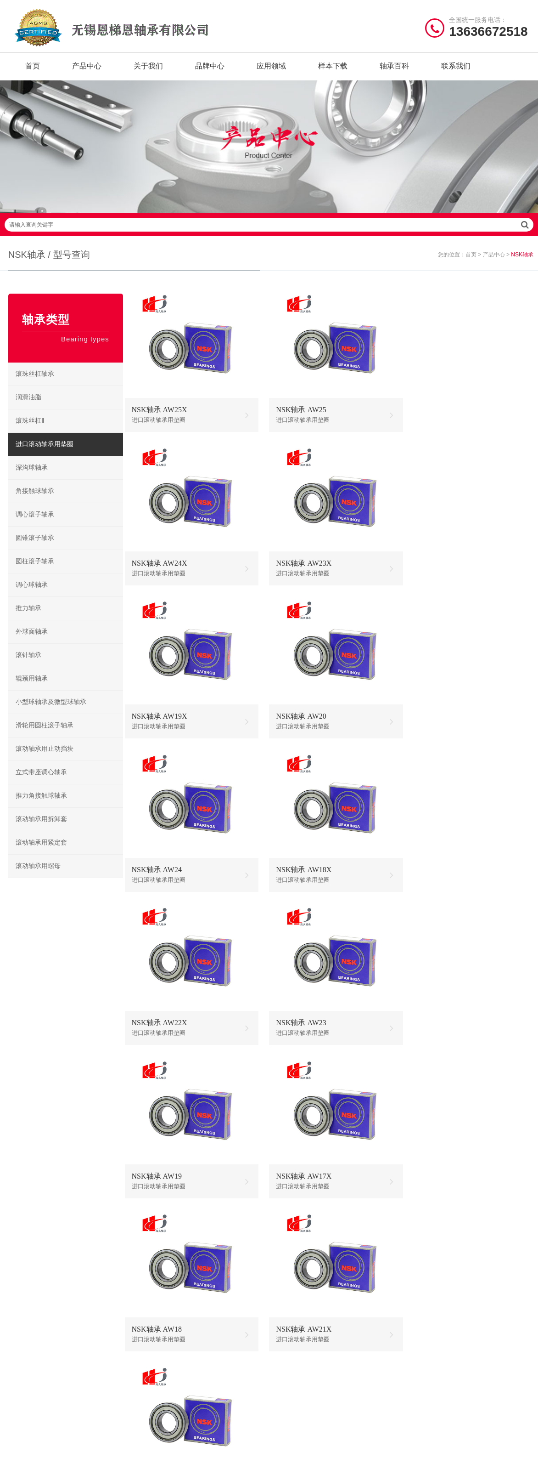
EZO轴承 (155, 1309)
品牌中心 (209, 69)
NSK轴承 (156, 1252)
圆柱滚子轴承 (36, 569)
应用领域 (271, 69)
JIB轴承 (212, 1267)
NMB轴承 (156, 1295)
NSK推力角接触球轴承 (361, 1324)
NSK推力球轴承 (299, 1267)
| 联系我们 (89, 1370)
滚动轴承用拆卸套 (42, 826)
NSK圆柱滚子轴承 (360, 1252)
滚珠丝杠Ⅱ (31, 428)
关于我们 (148, 69)
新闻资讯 (21, 1309)
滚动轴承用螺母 (39, 873)
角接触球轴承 (36, 498)
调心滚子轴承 (36, 522)
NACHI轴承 (217, 1309)
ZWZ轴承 (214, 1295)
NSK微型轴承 (296, 1324)
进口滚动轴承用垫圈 (45, 451)
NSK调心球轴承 (299, 1281)
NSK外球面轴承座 (302, 1309)
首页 (32, 69)
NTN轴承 (214, 1252)
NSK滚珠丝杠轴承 (360, 1295)
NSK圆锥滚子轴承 (360, 1309)
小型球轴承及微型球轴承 (52, 709)
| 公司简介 (54, 1370)
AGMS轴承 (216, 1324)
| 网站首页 (24, 1370)
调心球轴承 (33, 592)
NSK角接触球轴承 (302, 1295)
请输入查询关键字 (269, 232)
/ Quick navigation (46, 1228)
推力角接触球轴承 (42, 803)
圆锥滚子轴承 (36, 545)
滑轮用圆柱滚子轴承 (45, 733)
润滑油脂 (29, 405)
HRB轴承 (214, 1281)
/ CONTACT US (448, 1228)
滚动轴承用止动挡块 (45, 756)
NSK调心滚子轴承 (360, 1267)
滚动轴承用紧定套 (42, 850)
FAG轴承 (155, 1281)
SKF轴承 (155, 1267)
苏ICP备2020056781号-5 (391, 1370)
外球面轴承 (33, 639)
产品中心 (86, 69)
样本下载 (332, 69)
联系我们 (456, 69)
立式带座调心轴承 (42, 780)
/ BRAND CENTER (183, 1228)
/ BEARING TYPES (318, 1228)
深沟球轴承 (33, 475)
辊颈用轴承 (33, 686)
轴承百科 (394, 69)
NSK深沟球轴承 (299, 1252)
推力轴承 (29, 616)
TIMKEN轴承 (161, 1324)
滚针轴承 (29, 662)
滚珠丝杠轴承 (36, 381)
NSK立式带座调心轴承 (361, 1281)
